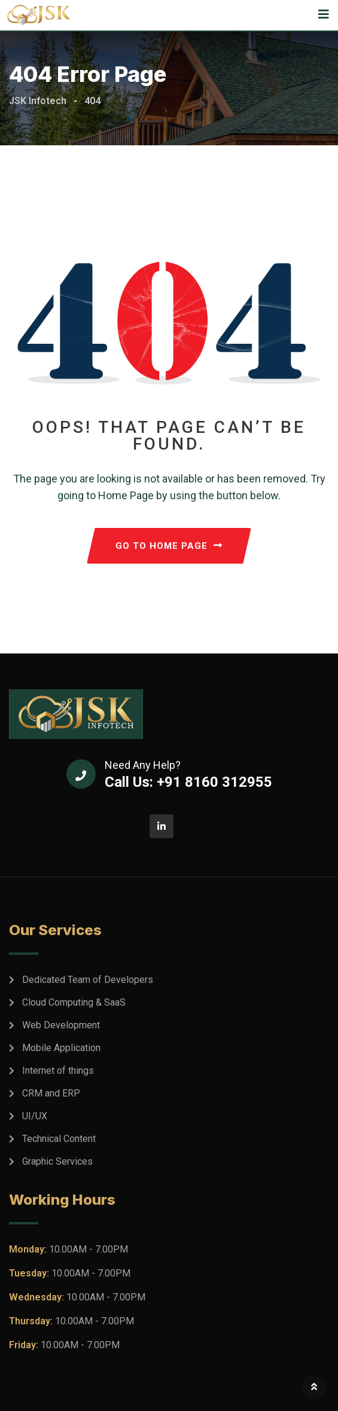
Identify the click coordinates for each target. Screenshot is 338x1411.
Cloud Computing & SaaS (74, 1002)
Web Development (61, 1025)
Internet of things (58, 1070)
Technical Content (59, 1138)
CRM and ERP (51, 1093)
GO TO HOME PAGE (169, 545)
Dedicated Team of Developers (87, 979)
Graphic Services (57, 1161)
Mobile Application (61, 1047)
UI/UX (34, 1116)
